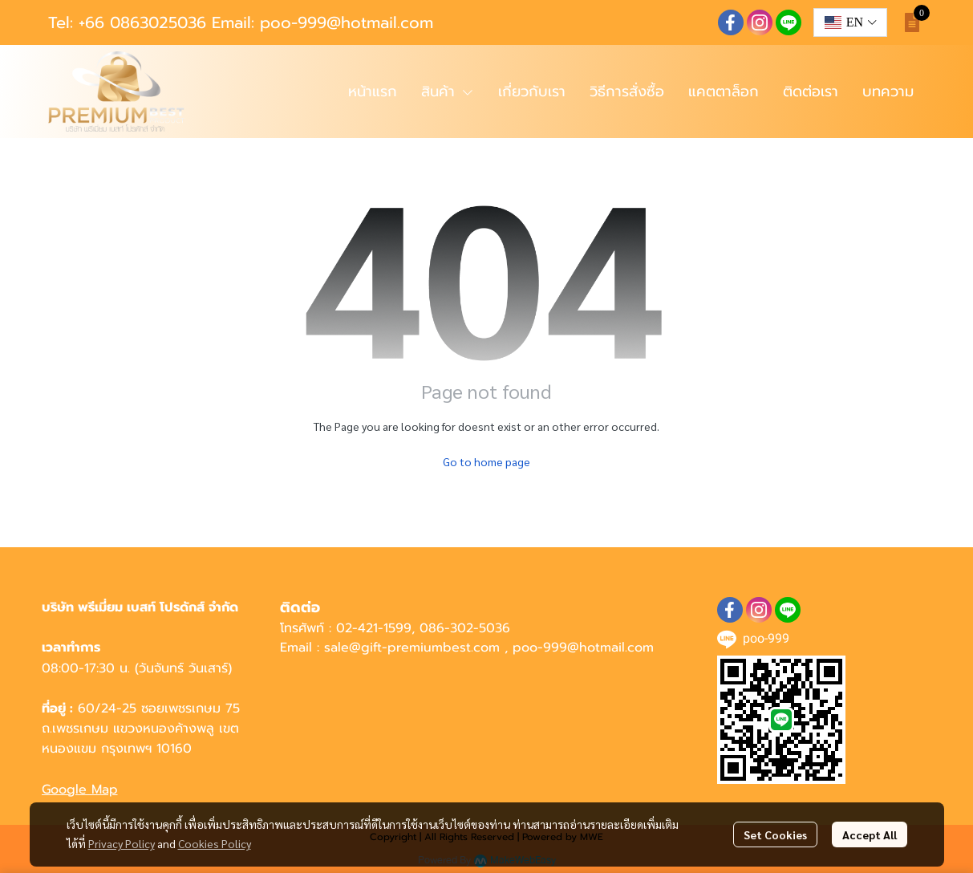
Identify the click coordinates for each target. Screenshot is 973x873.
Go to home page (486, 461)
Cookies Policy (214, 843)
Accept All (869, 834)
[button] (850, 22)
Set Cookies (775, 834)
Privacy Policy (121, 843)
